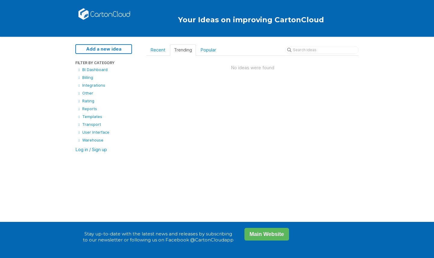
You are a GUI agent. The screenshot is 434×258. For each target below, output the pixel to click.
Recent (157, 50)
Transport (89, 124)
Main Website (267, 234)
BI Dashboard (92, 69)
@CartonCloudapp (212, 240)
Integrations (91, 85)
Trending (183, 50)
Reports (87, 108)
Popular (208, 50)
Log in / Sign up (91, 149)
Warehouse (90, 140)
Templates (89, 116)
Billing (85, 77)
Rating (85, 100)
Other (85, 93)
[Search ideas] (322, 50)
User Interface (93, 132)
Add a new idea (103, 49)
